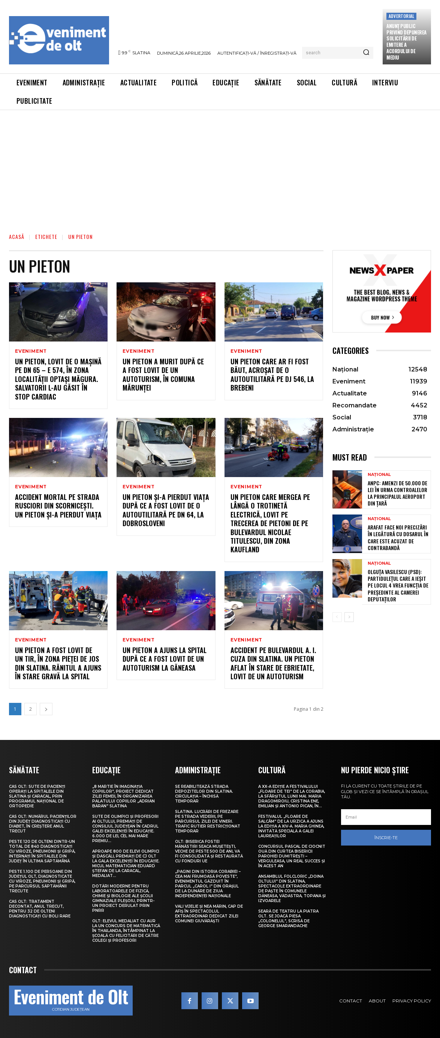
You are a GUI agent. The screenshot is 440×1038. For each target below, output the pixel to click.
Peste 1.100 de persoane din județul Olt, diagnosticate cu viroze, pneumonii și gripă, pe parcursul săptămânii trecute (42, 881)
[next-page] (46, 709)
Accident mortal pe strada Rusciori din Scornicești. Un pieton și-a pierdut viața (58, 505)
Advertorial (401, 16)
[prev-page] (337, 617)
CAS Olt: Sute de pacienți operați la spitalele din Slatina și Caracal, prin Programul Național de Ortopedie (37, 796)
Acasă (16, 236)
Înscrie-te (386, 837)
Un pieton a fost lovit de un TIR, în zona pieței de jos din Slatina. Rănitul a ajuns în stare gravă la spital (58, 663)
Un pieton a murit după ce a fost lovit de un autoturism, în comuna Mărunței (163, 374)
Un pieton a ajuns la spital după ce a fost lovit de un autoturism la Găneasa (165, 659)
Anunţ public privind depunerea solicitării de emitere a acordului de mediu (406, 41)
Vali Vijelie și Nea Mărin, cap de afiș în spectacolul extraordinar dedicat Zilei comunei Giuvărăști (209, 913)
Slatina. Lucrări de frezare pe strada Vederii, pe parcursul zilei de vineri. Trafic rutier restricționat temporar (207, 821)
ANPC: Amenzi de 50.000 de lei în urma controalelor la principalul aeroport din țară (397, 493)
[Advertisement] (220, 166)
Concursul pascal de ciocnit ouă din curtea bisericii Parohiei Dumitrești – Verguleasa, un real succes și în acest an (291, 856)
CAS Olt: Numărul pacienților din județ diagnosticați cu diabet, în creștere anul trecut (42, 824)
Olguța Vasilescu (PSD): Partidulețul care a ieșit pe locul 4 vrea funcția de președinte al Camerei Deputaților (398, 585)
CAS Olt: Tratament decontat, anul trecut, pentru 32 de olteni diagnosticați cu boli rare (39, 909)
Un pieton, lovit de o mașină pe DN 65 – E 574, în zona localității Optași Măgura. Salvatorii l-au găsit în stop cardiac (58, 378)
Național (379, 475)
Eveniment (31, 351)
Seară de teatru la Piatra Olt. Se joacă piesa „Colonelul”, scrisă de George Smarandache (288, 918)
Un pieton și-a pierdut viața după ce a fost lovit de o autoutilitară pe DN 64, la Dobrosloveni (166, 510)
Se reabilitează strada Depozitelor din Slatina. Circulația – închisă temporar (204, 794)
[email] (386, 817)
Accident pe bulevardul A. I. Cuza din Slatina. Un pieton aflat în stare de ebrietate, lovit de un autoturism (273, 663)
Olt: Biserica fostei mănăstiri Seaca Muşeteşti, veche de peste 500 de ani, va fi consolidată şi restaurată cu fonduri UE (209, 851)
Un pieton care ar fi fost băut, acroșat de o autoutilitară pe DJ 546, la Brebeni (272, 374)
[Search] (366, 53)
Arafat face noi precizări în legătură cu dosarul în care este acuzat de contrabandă (398, 537)
